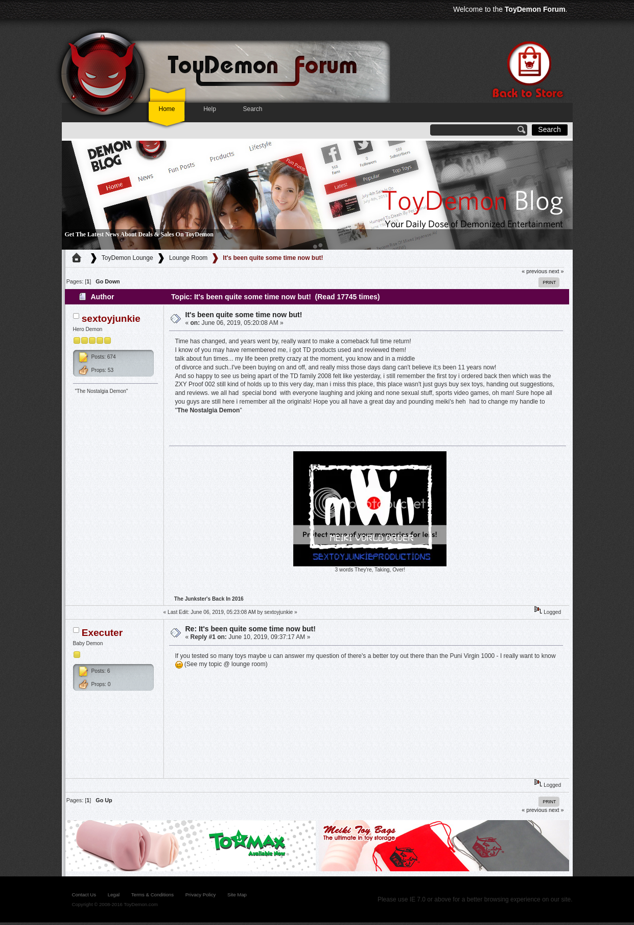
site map (237, 894)
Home (166, 109)
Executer (102, 632)
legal (114, 894)
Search (252, 109)
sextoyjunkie (111, 318)
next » (556, 271)
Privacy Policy (200, 894)
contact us (84, 894)
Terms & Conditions (152, 894)
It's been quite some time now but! (243, 315)
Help (209, 109)
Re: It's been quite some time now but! (250, 629)
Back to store (527, 69)
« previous (534, 271)
